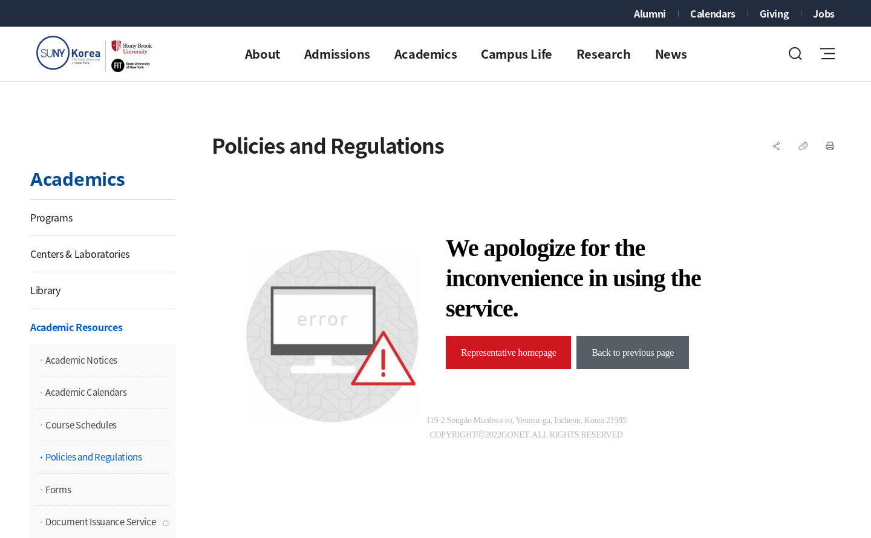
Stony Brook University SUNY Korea (96, 54)
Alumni (650, 13)
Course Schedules (81, 424)
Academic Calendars (86, 392)
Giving (774, 13)
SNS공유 (777, 146)
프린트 (830, 146)
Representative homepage (508, 352)
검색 (795, 54)
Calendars (713, 13)
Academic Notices (81, 360)
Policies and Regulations (93, 457)
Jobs (824, 13)
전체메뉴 (827, 53)
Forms (58, 489)
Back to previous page (633, 352)
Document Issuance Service (100, 521)
